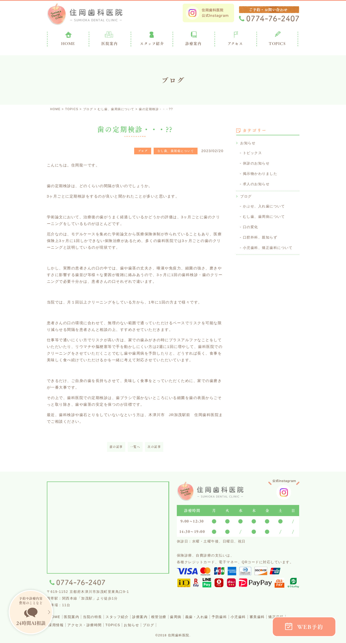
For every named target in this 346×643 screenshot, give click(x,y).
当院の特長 (99, 617)
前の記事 (116, 446)
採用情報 (79, 625)
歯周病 (193, 617)
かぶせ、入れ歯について (265, 204)
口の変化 (251, 225)
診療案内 (193, 43)
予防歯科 (242, 617)
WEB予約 (310, 627)
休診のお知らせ (257, 163)
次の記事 (154, 446)
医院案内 (109, 43)
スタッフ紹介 (126, 617)
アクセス (235, 43)
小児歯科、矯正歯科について (269, 245)
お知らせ (248, 143)
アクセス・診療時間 (110, 625)
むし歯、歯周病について (265, 215)
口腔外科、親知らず (261, 235)
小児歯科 (263, 617)
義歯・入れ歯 (216, 617)
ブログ (246, 195)
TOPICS (277, 43)
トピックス (253, 152)
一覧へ (135, 446)
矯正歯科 (57, 625)
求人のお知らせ (257, 183)
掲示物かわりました (261, 173)
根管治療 (173, 617)
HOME (56, 617)
